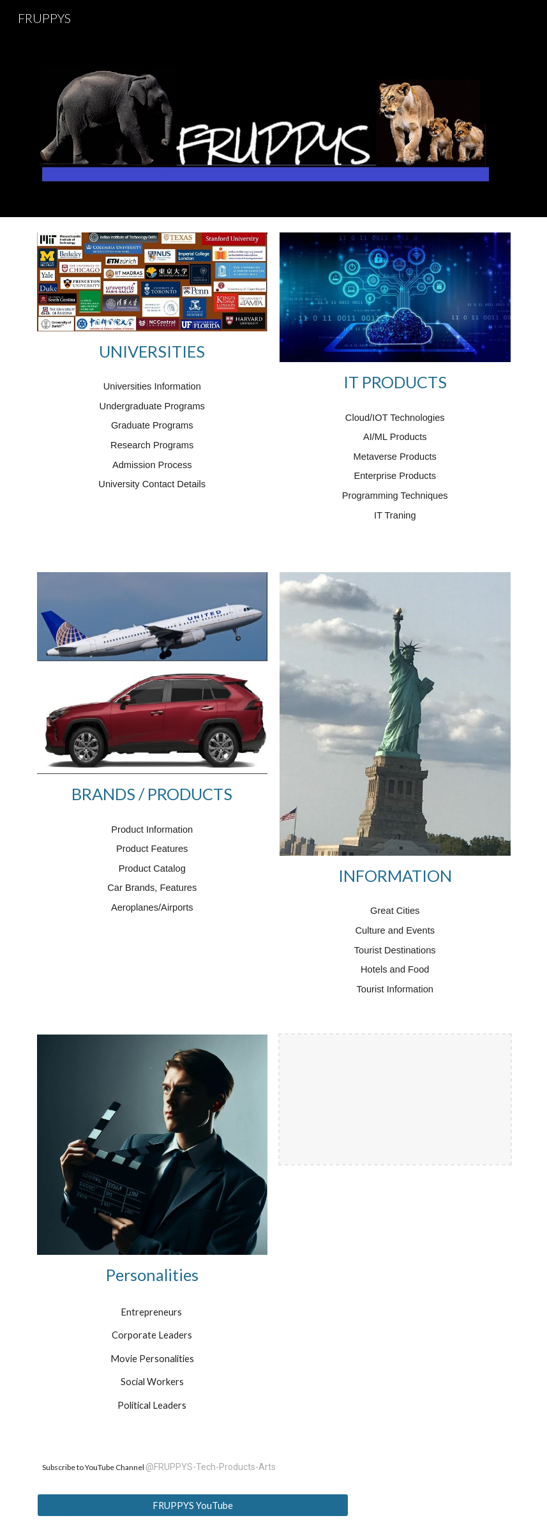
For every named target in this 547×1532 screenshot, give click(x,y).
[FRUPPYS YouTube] (193, 1505)
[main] (152, 351)
